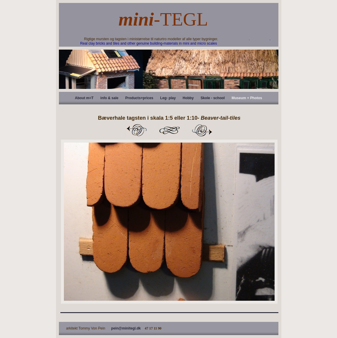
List (169, 130)
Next (202, 130)
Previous (136, 130)
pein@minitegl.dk (126, 328)
